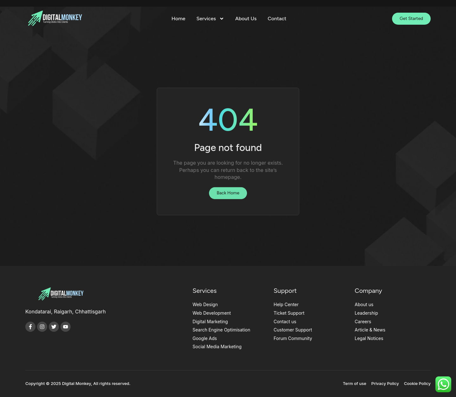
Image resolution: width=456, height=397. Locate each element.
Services (210, 18)
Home (179, 19)
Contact (277, 19)
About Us (245, 19)
